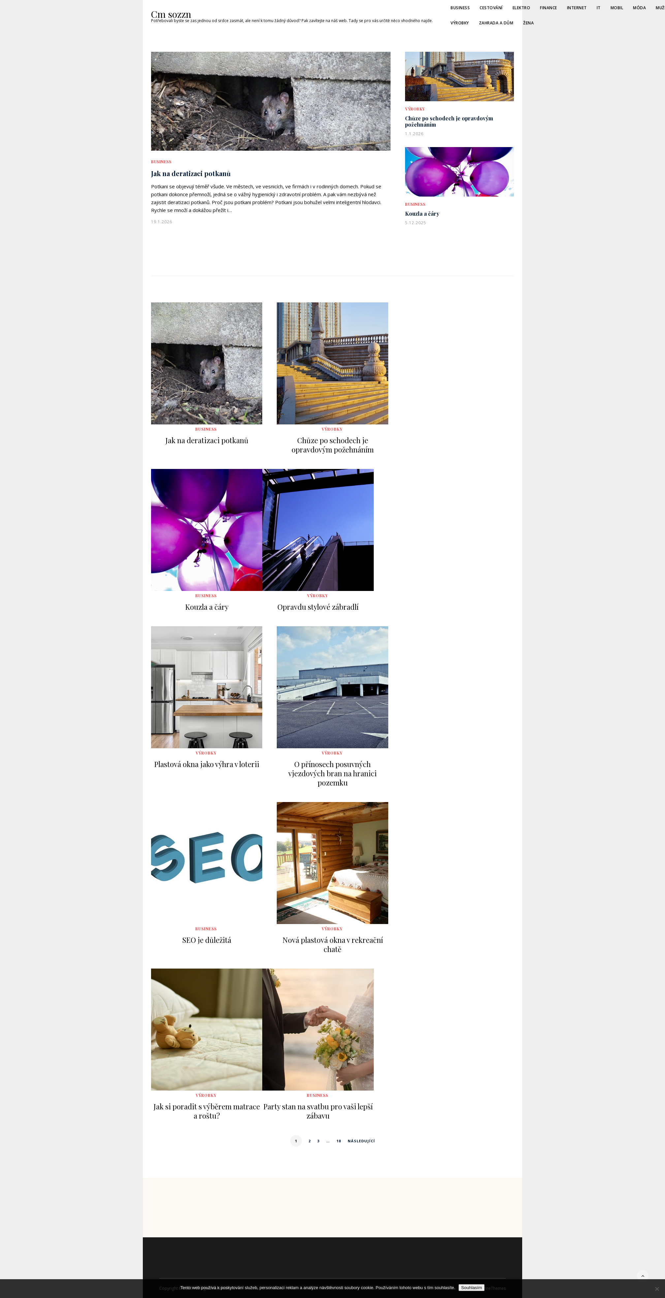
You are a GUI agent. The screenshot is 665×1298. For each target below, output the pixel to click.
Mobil (617, 8)
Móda (639, 8)
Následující (361, 1140)
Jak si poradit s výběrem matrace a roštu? (206, 1111)
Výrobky (460, 23)
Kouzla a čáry (422, 213)
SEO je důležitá (206, 939)
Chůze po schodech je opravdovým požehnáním (449, 121)
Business (460, 8)
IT (599, 8)
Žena (528, 23)
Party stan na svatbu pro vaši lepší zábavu (318, 1111)
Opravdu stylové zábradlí (318, 606)
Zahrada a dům (496, 23)
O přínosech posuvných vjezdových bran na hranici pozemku (332, 773)
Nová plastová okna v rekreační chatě (332, 944)
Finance (548, 8)
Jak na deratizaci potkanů (191, 173)
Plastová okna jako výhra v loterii (206, 764)
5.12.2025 (415, 223)
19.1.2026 (161, 222)
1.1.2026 (414, 134)
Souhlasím (471, 1287)
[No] (656, 1288)
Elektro (521, 8)
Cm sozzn (171, 14)
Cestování (491, 8)
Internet (577, 8)
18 (338, 1140)
